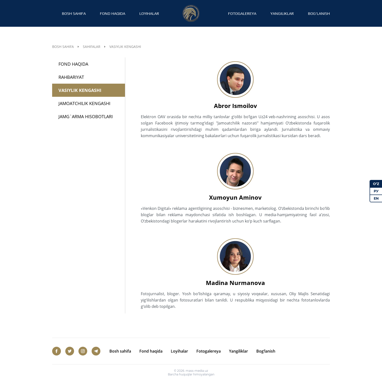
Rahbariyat (71, 77)
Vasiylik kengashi (79, 90)
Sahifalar (91, 46)
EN (376, 198)
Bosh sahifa (74, 13)
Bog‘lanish (319, 13)
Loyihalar (149, 13)
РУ (376, 191)
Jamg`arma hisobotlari (85, 116)
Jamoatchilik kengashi (84, 103)
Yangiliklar (282, 13)
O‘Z (376, 184)
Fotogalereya (242, 13)
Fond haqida (112, 13)
